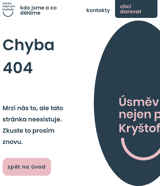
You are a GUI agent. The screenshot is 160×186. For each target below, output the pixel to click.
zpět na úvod (27, 166)
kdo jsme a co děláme (38, 10)
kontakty (98, 10)
